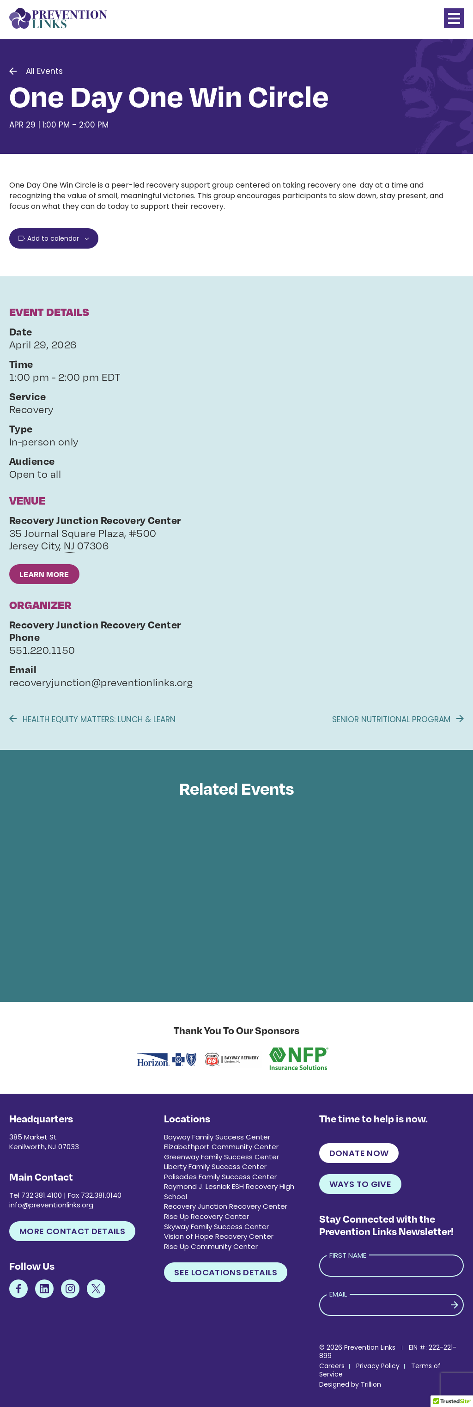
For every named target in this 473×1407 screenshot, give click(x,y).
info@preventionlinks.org (51, 1205)
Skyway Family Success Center (216, 1226)
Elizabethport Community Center (221, 1146)
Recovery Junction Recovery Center (225, 1206)
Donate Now (359, 1153)
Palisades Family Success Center (220, 1177)
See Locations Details (225, 1272)
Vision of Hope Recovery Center (218, 1236)
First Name (347, 1255)
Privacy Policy (378, 1365)
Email (338, 1294)
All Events (44, 71)
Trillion (371, 1384)
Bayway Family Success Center (217, 1137)
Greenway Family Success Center (221, 1157)
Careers (332, 1365)
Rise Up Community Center (211, 1246)
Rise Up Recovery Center (206, 1216)
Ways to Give (360, 1184)
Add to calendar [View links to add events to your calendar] (53, 238)
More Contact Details (72, 1231)
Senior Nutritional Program (398, 719)
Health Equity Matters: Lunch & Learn (92, 719)
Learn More (44, 574)
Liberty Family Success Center (215, 1166)
